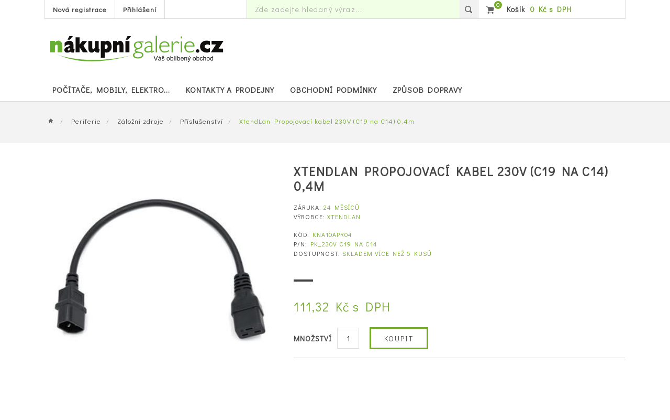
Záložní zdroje (140, 120)
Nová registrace (80, 9)
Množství (313, 338)
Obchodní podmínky (333, 89)
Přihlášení (140, 9)
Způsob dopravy (427, 89)
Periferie (86, 120)
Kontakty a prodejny (230, 89)
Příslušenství (201, 120)
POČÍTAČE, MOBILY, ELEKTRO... (111, 89)
